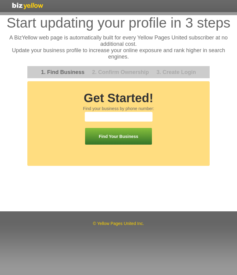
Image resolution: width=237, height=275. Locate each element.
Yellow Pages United (27, 6)
